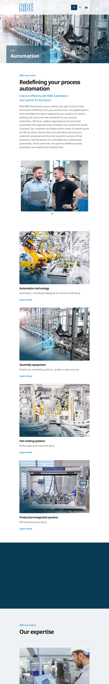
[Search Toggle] (80, 7)
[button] (86, 7)
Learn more (25, 299)
